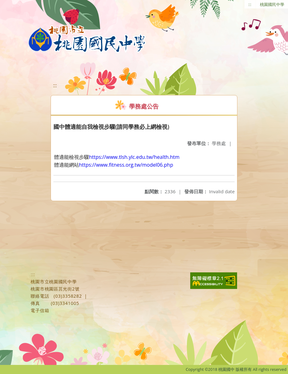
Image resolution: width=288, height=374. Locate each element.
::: (249, 4)
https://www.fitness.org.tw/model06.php (126, 164)
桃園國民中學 (272, 4)
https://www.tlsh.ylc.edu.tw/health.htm (134, 157)
